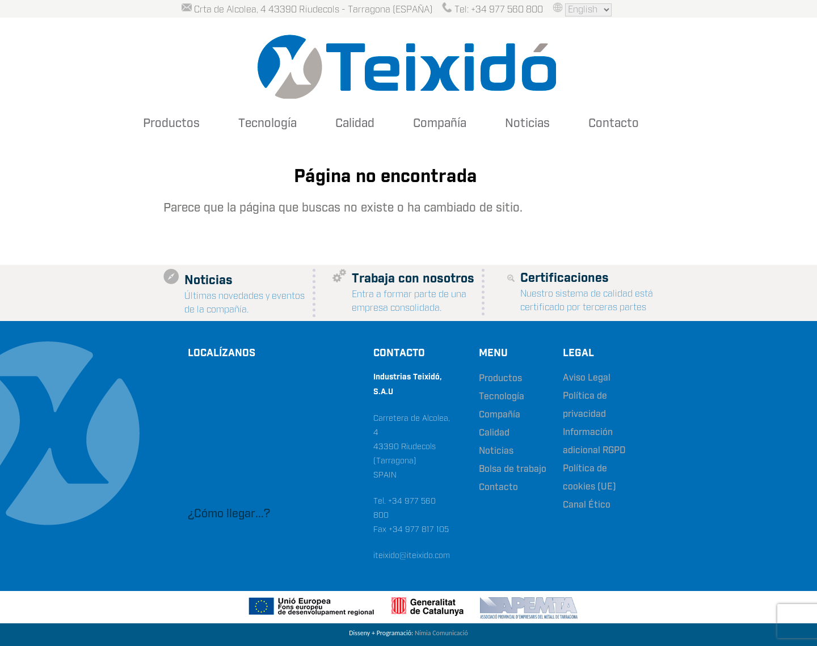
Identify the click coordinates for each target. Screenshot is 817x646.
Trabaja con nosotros (413, 279)
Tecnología (267, 123)
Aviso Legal (586, 378)
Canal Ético (586, 505)
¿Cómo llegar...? (229, 513)
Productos (171, 123)
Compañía (439, 123)
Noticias (527, 123)
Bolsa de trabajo (512, 469)
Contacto (613, 123)
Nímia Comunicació (441, 633)
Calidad (354, 123)
